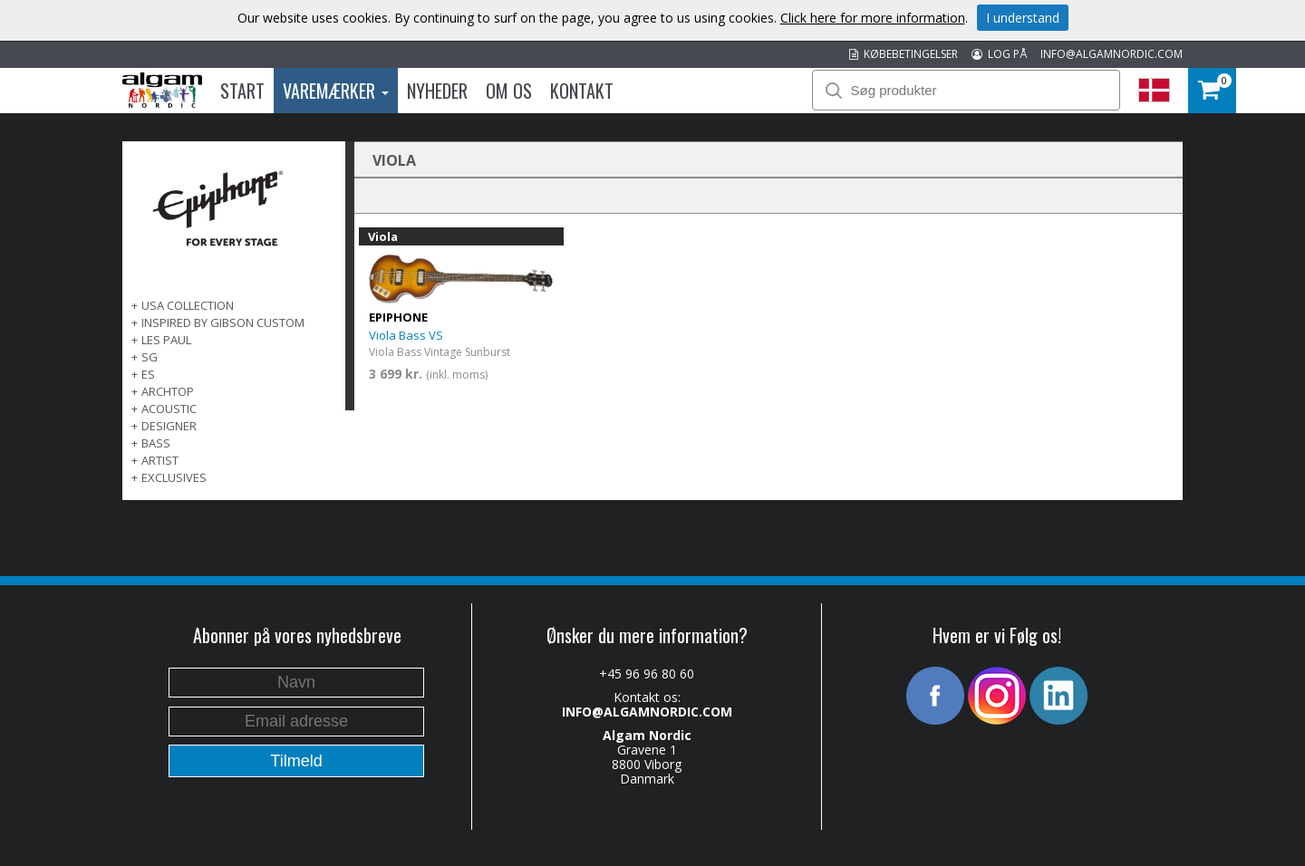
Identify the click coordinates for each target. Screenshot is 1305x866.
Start (242, 90)
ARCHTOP (167, 391)
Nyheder (437, 90)
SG (149, 357)
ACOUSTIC (169, 408)
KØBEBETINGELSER (903, 54)
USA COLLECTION (187, 305)
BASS (155, 443)
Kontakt (582, 90)
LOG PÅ (999, 54)
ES (148, 374)
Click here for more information (872, 17)
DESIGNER (169, 426)
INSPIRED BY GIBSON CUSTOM (222, 322)
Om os (509, 90)
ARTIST (160, 460)
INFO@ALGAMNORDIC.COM (1111, 54)
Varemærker (336, 90)
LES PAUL (166, 340)
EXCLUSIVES (174, 477)
